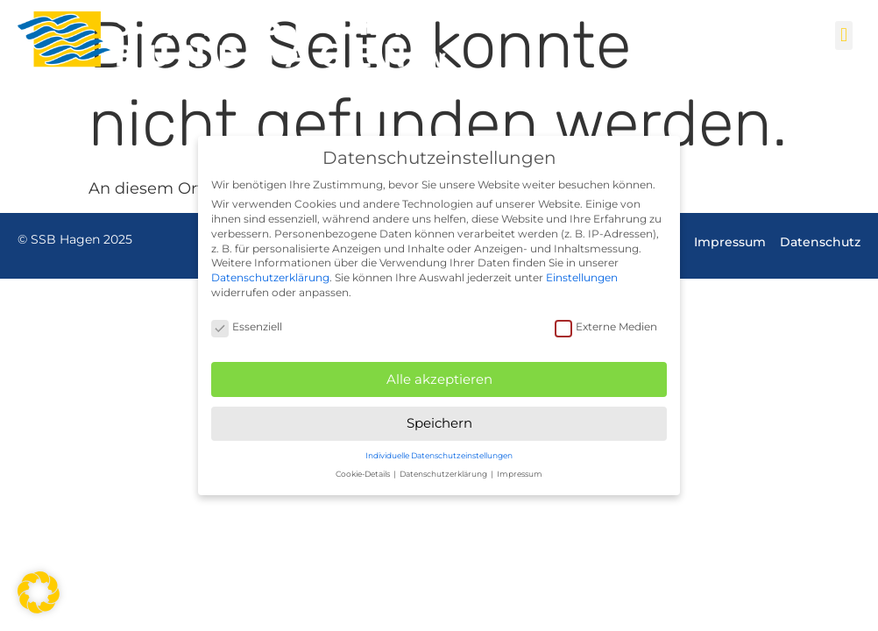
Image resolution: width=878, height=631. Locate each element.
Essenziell (246, 326)
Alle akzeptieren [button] (439, 379)
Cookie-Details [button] (364, 474)
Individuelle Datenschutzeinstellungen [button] (439, 455)
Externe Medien (606, 326)
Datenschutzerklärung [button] (444, 474)
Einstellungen (582, 277)
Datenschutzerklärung (270, 277)
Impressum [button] (519, 474)
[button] (843, 35)
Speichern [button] (439, 423)
